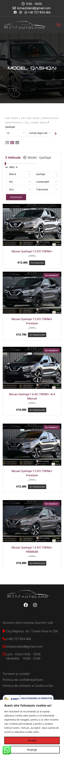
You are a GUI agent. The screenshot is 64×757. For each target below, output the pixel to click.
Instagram (34, 608)
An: (7, 167)
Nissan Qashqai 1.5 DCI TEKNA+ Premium (32, 324)
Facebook (25, 608)
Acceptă (32, 740)
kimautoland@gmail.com (34, 8)
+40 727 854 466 (39, 12)
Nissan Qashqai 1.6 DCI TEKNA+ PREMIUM (32, 550)
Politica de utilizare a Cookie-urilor (28, 688)
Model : (37, 157)
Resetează (16, 197)
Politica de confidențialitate (23, 682)
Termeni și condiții (16, 677)
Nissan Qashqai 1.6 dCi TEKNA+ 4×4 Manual (32, 400)
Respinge (32, 749)
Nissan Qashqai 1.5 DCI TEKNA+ (32, 251)
